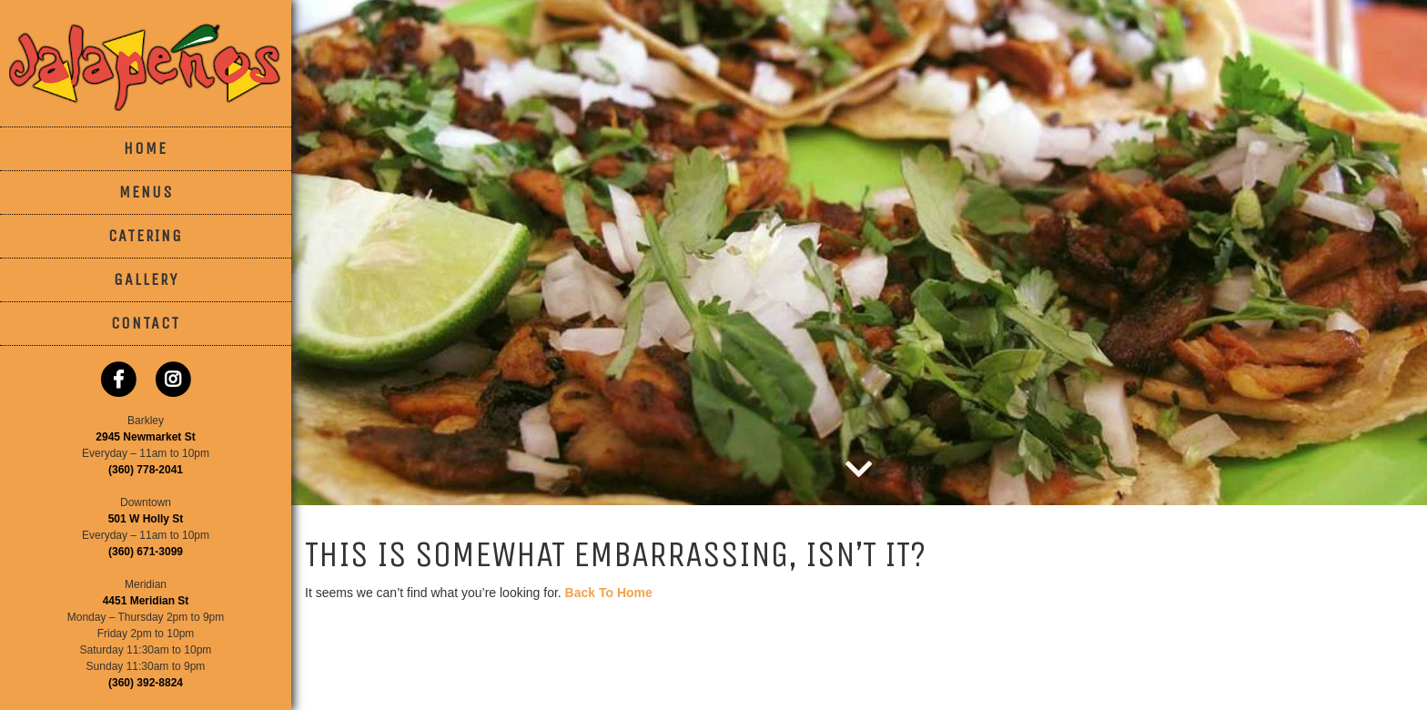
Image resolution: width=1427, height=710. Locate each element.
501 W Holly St (146, 518)
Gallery (146, 279)
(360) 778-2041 (145, 469)
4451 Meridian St (146, 600)
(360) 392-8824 (145, 682)
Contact (145, 323)
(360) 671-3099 (145, 551)
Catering (145, 236)
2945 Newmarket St (145, 437)
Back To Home (609, 592)
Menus (146, 192)
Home (145, 148)
